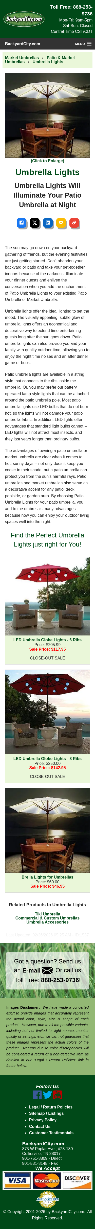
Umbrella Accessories (47, 922)
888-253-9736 (60, 980)
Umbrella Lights (48, 62)
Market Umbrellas (22, 58)
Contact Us (39, 1126)
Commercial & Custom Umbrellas (47, 918)
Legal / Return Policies (51, 1107)
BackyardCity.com (22, 44)
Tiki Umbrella (47, 914)
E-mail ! (38, 970)
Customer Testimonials (51, 1133)
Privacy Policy (43, 1120)
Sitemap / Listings (46, 1113)
